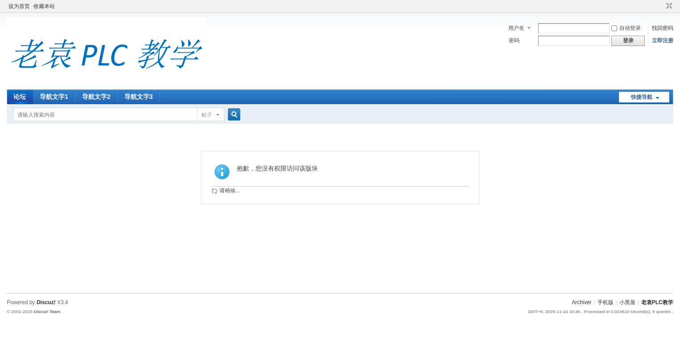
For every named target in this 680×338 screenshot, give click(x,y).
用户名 (516, 28)
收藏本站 (44, 6)
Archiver (581, 302)
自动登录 (626, 28)
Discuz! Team (47, 311)
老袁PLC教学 (657, 302)
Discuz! (46, 302)
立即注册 (662, 40)
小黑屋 (627, 302)
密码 (514, 40)
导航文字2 (96, 96)
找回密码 (662, 28)
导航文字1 (54, 96)
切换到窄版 (668, 6)
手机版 (606, 302)
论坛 (19, 96)
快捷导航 (641, 97)
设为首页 (19, 6)
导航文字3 (138, 96)
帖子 (207, 115)
